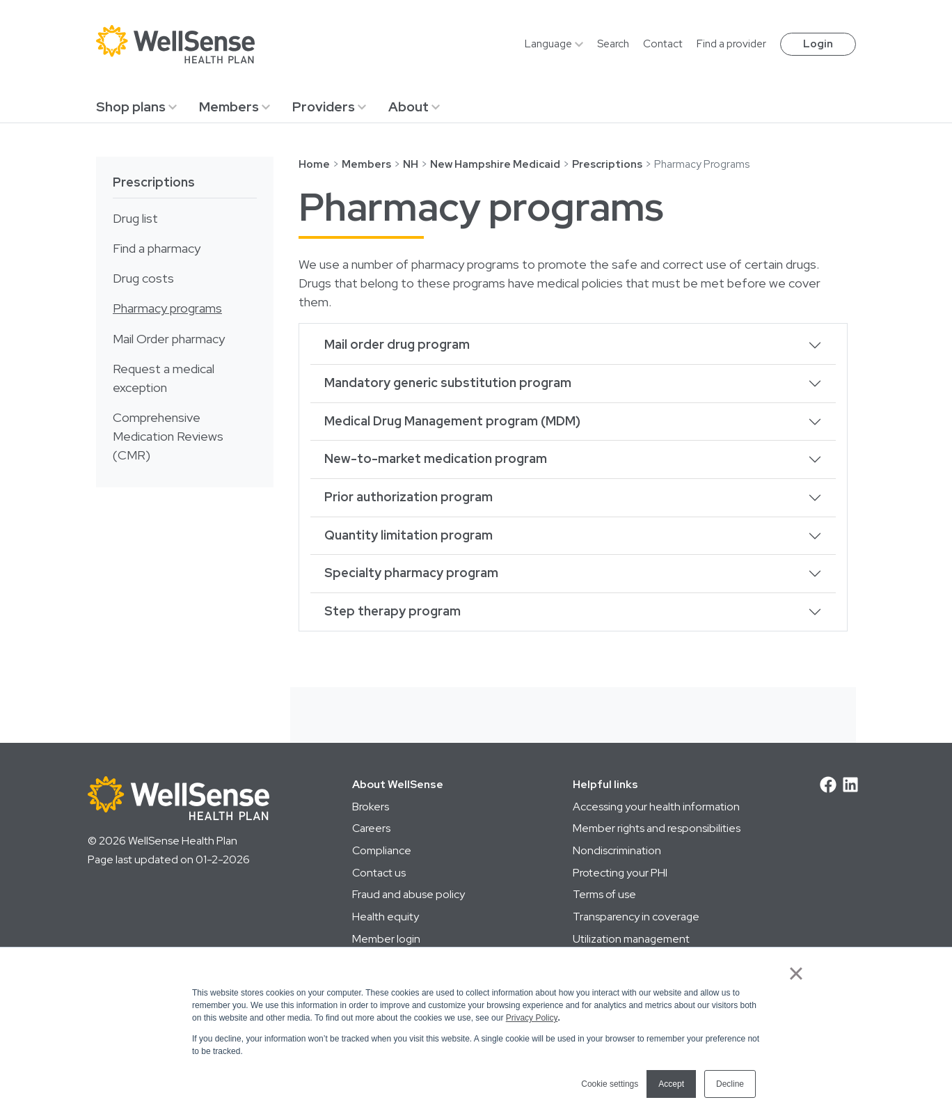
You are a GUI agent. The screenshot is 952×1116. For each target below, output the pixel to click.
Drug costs (143, 278)
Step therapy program (392, 611)
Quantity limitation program (408, 535)
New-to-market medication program (435, 458)
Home (314, 164)
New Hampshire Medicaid (495, 164)
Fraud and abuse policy (408, 894)
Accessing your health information (656, 806)
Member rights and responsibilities (656, 828)
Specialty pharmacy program (411, 573)
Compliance (381, 850)
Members (229, 106)
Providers (323, 106)
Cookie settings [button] (609, 1084)
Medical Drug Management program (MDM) (452, 421)
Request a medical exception (163, 378)
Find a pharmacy (156, 248)
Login (818, 44)
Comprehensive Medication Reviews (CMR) (168, 436)
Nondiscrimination (617, 850)
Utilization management (631, 939)
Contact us (379, 872)
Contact (663, 44)
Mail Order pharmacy (169, 339)
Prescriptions (154, 182)
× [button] (796, 973)
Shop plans (131, 106)
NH (410, 164)
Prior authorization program (408, 497)
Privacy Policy (532, 1018)
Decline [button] (730, 1084)
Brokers (370, 806)
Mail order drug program (397, 344)
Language (548, 44)
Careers (371, 828)
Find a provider (731, 44)
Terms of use (604, 894)
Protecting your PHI (620, 872)
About (408, 106)
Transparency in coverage (636, 916)
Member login (386, 939)
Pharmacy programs (167, 308)
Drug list (135, 218)
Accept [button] (671, 1084)
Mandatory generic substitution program (447, 383)
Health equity (385, 916)
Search (613, 44)
